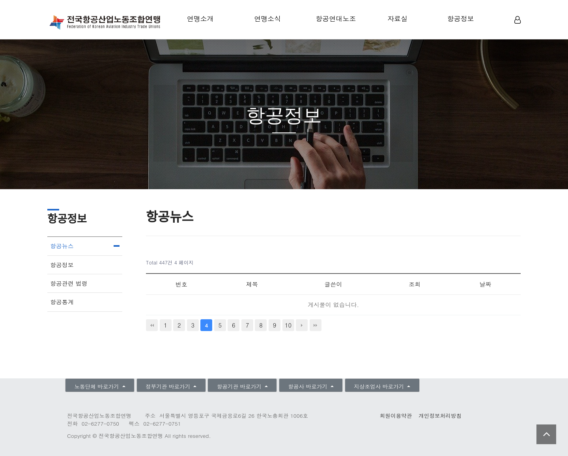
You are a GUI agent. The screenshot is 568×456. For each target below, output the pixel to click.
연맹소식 (267, 18)
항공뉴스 (62, 246)
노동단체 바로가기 (97, 386)
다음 (302, 325)
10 (288, 325)
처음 (152, 325)
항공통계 (62, 302)
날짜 (485, 284)
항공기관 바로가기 (240, 386)
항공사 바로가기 (308, 386)
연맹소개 (200, 18)
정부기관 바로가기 (169, 386)
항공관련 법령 (69, 283)
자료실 (397, 18)
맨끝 (315, 325)
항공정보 (460, 18)
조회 (414, 284)
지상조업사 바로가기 (379, 386)
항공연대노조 (336, 18)
